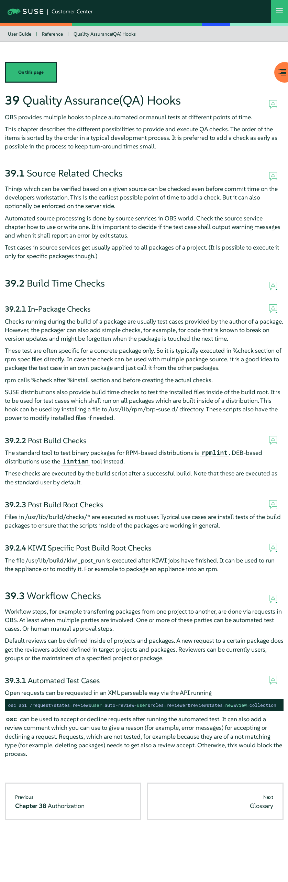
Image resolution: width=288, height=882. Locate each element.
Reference (52, 34)
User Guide (19, 34)
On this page (31, 72)
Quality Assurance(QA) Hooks (105, 34)
